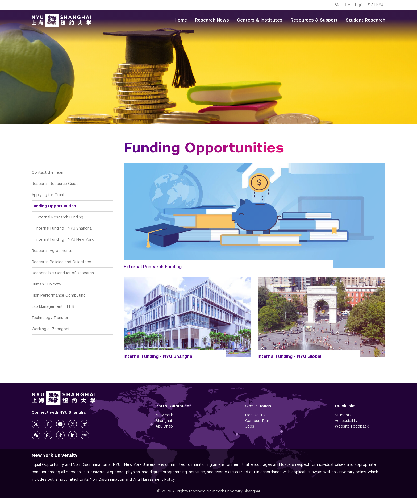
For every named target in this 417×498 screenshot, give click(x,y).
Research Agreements (52, 250)
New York (164, 415)
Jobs (249, 426)
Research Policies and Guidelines (61, 261)
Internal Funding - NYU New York (65, 239)
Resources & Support (314, 20)
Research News (212, 20)
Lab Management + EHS (53, 306)
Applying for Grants (49, 194)
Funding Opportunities (54, 206)
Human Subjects (46, 284)
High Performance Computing (59, 295)
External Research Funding (59, 217)
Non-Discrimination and (132, 479)
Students (343, 415)
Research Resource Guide (55, 183)
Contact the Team (48, 172)
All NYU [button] (375, 4)
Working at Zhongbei (50, 328)
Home (180, 20)
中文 (347, 4)
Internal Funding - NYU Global (289, 356)
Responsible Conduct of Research (63, 273)
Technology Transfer (50, 317)
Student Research (365, 20)
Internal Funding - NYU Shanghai (64, 228)
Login (359, 4)
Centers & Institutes (259, 20)
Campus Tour (257, 420)
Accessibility (346, 420)
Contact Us (255, 415)
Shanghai (164, 420)
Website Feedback (352, 426)
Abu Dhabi (165, 426)
